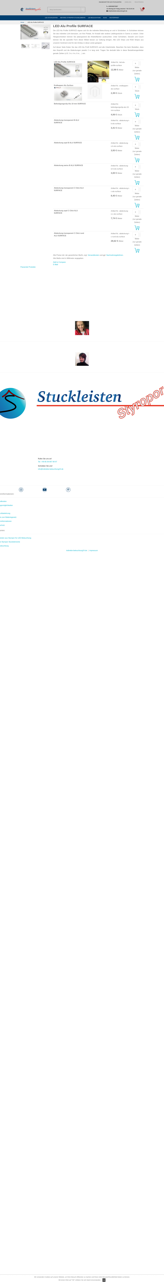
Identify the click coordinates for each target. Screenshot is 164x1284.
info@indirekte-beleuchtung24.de (116, 11)
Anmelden (128, 2)
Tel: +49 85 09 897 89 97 (47, 462)
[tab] (28, 267)
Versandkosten (93, 255)
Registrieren (139, 2)
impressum (93, 550)
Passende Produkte (28, 267)
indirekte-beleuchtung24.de (76, 550)
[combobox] (66, 9)
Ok (104, 1280)
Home (22, 22)
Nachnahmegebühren (114, 255)
